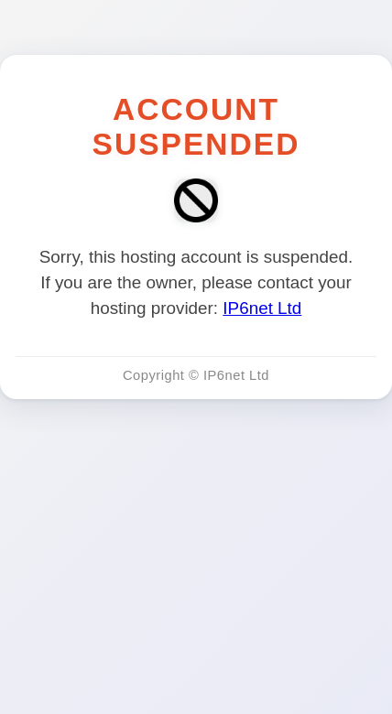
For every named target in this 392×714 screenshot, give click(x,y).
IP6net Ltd (262, 308)
